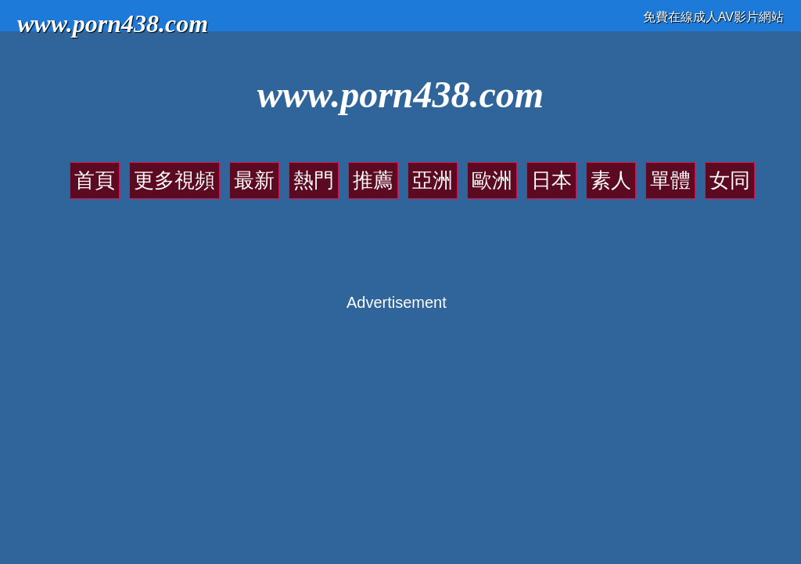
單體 (670, 180)
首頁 (94, 180)
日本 (551, 180)
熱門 (313, 180)
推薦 (373, 180)
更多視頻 (174, 180)
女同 (729, 180)
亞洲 (432, 180)
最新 (254, 180)
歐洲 (492, 180)
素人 (611, 180)
